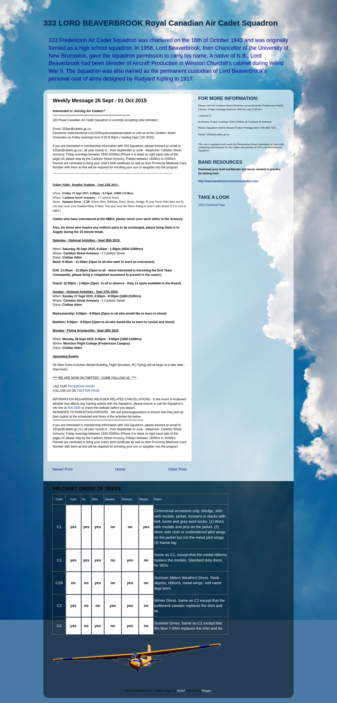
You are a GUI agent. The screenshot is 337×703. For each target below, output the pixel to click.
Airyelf (181, 690)
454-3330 (73, 408)
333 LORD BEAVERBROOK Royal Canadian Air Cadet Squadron (160, 23)
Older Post (177, 469)
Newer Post (62, 469)
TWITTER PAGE (88, 391)
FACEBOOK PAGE (81, 386)
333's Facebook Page (211, 204)
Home (120, 469)
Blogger (206, 690)
